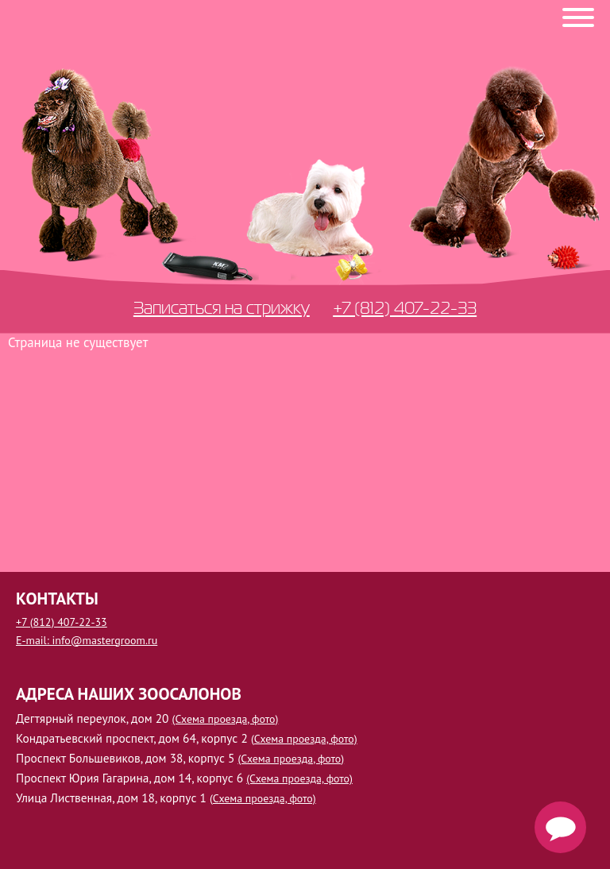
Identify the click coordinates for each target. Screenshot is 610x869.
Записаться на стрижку (221, 307)
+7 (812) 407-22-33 (405, 307)
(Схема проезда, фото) (225, 719)
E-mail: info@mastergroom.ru (86, 640)
